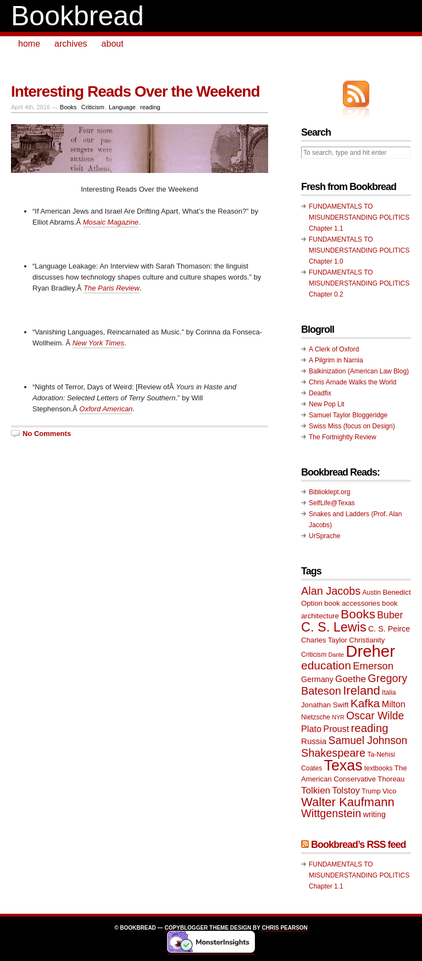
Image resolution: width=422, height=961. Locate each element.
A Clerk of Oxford (334, 349)
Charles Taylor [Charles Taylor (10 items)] (324, 640)
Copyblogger (186, 928)
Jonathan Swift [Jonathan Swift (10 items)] (324, 705)
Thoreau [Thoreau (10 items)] (390, 779)
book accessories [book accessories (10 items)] (352, 603)
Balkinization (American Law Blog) (359, 371)
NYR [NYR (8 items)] (338, 717)
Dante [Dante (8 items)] (336, 654)
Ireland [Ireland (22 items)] (361, 690)
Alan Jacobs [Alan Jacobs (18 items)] (330, 591)
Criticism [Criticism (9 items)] (313, 654)
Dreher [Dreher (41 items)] (370, 651)
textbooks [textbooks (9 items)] (378, 768)
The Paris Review (112, 288)
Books (68, 107)
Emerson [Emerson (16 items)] (373, 666)
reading (150, 107)
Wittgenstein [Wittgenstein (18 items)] (331, 813)
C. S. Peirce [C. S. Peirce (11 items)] (389, 628)
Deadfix (320, 393)
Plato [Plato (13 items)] (311, 729)
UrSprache (324, 536)
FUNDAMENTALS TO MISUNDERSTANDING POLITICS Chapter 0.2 (359, 283)
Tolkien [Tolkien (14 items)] (315, 790)
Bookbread (77, 16)
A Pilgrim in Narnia (336, 360)
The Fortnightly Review (342, 437)
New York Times (98, 343)
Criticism (92, 107)
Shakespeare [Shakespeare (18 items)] (333, 753)
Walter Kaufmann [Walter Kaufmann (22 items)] (348, 802)
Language (122, 107)
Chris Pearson (284, 928)
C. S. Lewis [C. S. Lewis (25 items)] (334, 627)
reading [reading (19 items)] (369, 728)
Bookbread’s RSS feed (358, 844)
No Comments (47, 433)
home (29, 43)
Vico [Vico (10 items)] (389, 791)
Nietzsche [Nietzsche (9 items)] (315, 717)
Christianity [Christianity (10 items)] (367, 640)
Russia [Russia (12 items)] (313, 741)
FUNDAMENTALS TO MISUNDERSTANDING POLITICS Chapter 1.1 (359, 217)
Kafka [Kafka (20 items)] (365, 703)
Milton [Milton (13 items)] (394, 704)
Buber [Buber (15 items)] (390, 615)
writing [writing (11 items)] (374, 814)
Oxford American (105, 409)
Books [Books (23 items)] (358, 614)
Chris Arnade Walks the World (352, 382)
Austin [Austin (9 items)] (372, 592)
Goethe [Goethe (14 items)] (350, 679)
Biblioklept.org (329, 492)
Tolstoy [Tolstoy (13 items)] (345, 790)
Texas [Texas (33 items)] (343, 765)
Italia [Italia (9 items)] (389, 692)
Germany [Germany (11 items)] (317, 679)
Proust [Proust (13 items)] (336, 729)
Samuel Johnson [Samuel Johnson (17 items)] (368, 740)
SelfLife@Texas (332, 503)
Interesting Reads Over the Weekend (135, 91)
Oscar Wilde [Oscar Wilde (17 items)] (375, 716)
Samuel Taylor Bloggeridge (348, 415)
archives (70, 43)
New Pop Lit (327, 404)
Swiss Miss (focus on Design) (352, 426)
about (113, 43)
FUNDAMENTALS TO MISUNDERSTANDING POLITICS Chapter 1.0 (359, 250)
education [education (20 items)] (326, 665)
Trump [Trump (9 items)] (371, 791)
